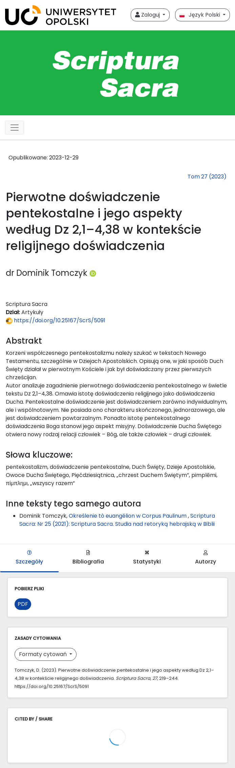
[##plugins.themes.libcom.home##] (117, 73)
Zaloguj (148, 15)
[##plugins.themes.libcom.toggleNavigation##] (14, 127)
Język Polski (200, 15)
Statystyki (147, 557)
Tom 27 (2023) (207, 176)
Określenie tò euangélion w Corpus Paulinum (128, 516)
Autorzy (205, 557)
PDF (23, 604)
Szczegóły (29, 557)
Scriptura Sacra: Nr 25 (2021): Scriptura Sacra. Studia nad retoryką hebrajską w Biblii (117, 520)
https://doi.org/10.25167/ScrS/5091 (55, 320)
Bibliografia (88, 557)
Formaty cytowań (43, 654)
